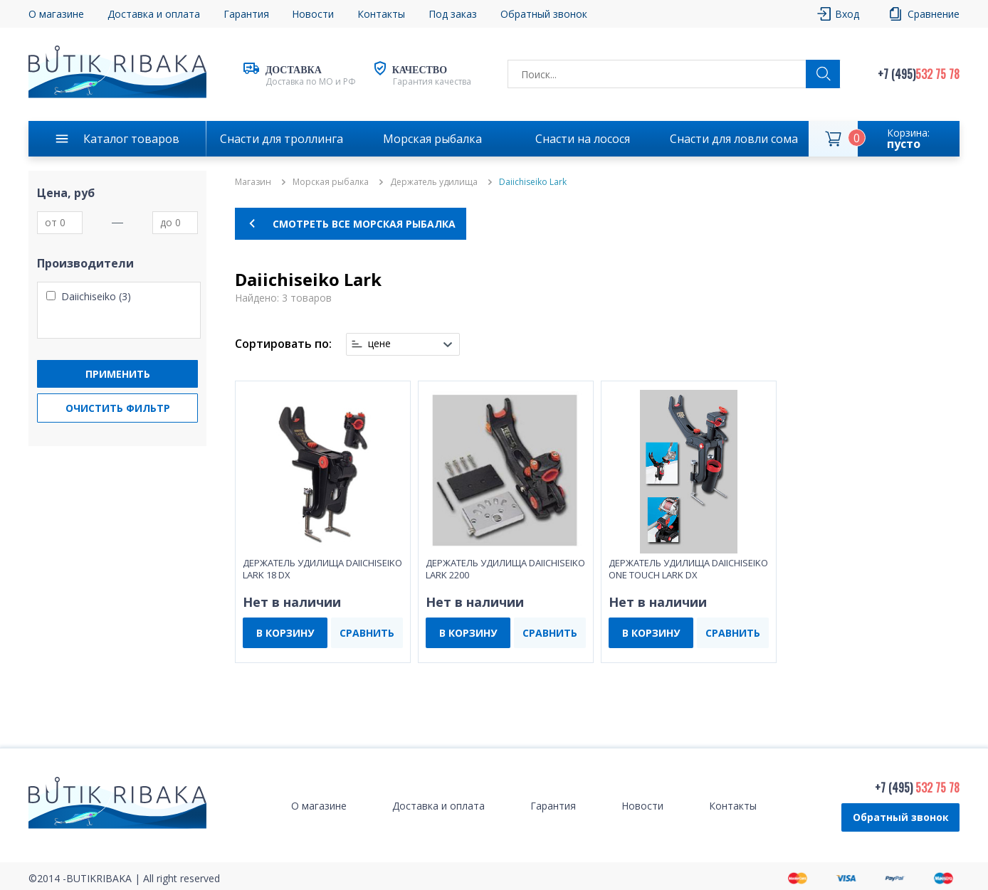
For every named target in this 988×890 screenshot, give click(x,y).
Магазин (253, 182)
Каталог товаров (131, 139)
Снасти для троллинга (281, 139)
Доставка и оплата (153, 14)
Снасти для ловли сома (734, 139)
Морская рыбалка (432, 139)
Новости (313, 14)
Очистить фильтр (117, 408)
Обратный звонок (543, 14)
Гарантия (246, 14)
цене (379, 344)
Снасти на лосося (582, 139)
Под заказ (453, 14)
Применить (117, 374)
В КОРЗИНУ (285, 633)
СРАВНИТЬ (367, 633)
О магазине (56, 14)
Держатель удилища (434, 182)
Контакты (381, 14)
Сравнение (934, 14)
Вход (847, 14)
